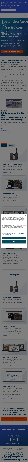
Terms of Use (8, 234)
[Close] (25, 215)
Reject (14, 241)
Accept (14, 237)
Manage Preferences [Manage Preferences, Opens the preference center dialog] (14, 244)
